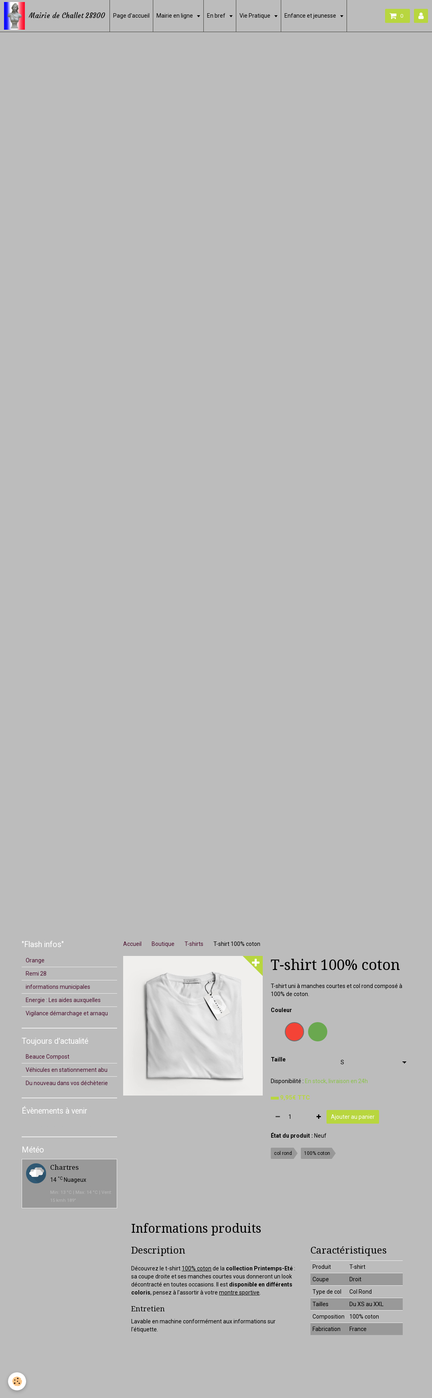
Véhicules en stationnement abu (66, 1070)
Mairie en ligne (175, 15)
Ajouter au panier (353, 1117)
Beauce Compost (47, 1056)
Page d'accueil (131, 15)
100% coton (317, 1153)
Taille (278, 1059)
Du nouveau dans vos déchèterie (67, 1083)
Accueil (132, 944)
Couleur (281, 1010)
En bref (217, 15)
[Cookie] (17, 1381)
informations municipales (58, 987)
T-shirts (194, 944)
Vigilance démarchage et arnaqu (67, 1013)
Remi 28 (36, 973)
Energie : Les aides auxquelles (63, 1000)
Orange (35, 960)
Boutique (163, 944)
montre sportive (239, 1292)
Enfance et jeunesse (310, 15)
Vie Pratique (255, 15)
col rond (283, 1153)
